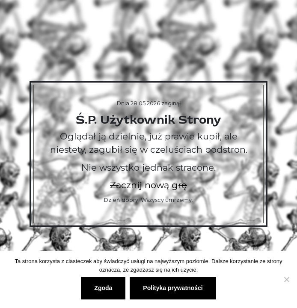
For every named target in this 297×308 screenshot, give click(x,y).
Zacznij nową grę (148, 185)
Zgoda (103, 287)
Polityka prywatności (172, 287)
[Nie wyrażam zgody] (286, 279)
